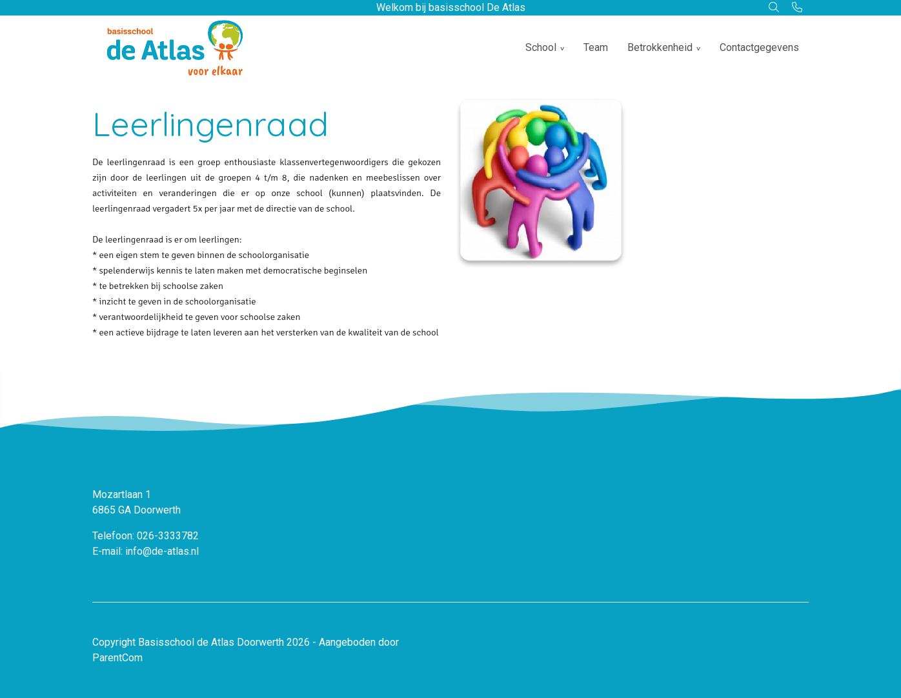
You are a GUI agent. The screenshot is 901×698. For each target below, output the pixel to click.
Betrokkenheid (660, 47)
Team (595, 47)
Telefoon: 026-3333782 (145, 536)
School (540, 47)
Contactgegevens (759, 47)
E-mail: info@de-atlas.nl (145, 551)
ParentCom (117, 658)
